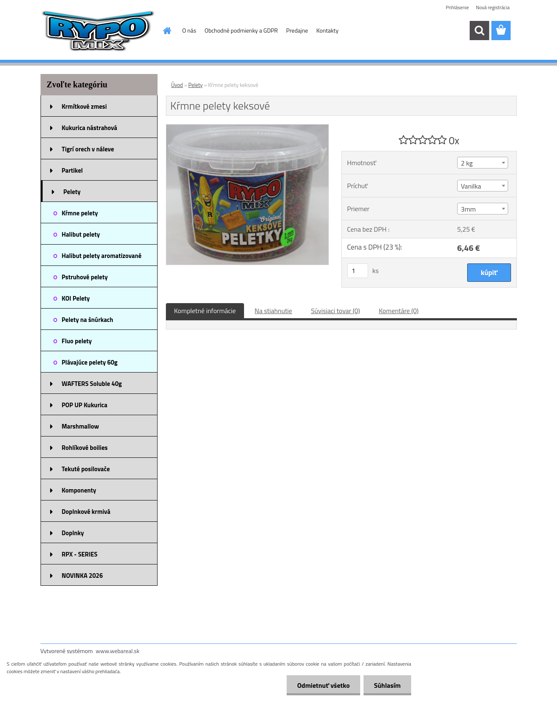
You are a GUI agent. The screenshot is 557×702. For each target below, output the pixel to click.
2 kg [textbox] (467, 163)
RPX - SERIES (80, 554)
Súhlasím (387, 685)
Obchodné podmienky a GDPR (240, 30)
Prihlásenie (457, 7)
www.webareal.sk (118, 650)
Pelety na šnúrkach (87, 319)
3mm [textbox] (468, 209)
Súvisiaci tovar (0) (335, 311)
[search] (479, 30)
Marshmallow (80, 426)
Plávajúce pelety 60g (90, 362)
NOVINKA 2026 (82, 575)
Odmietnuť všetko (323, 685)
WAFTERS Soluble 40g (92, 383)
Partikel (72, 170)
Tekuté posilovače (86, 469)
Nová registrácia (493, 7)
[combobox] (482, 162)
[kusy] (357, 270)
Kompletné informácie (205, 311)
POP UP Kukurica (84, 405)
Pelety (72, 192)
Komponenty (79, 490)
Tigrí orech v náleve (88, 149)
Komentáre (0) (398, 311)
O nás (189, 30)
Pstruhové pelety (85, 277)
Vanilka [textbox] (471, 186)
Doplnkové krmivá (86, 511)
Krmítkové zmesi (84, 106)
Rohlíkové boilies (85, 447)
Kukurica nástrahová (89, 128)
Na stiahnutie (273, 311)
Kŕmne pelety (80, 213)
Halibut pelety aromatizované (102, 255)
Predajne (297, 30)
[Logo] (98, 31)
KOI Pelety (76, 298)
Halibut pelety (81, 234)
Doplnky (73, 533)
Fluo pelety (77, 341)
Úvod (177, 85)
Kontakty (327, 30)
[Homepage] (166, 30)
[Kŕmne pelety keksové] (247, 128)
